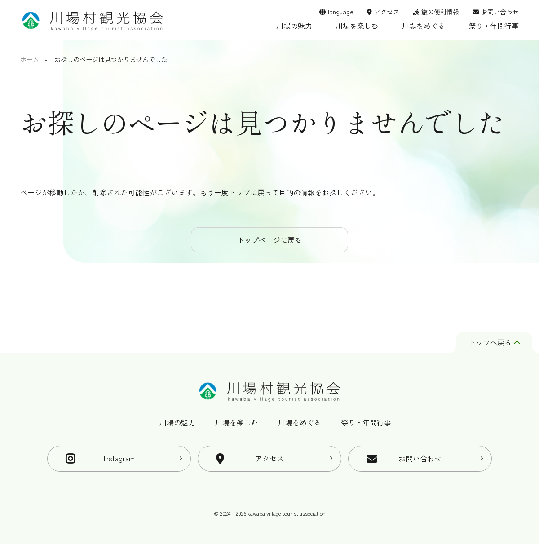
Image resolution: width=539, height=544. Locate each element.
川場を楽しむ (357, 25)
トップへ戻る (494, 342)
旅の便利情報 (440, 11)
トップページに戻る (269, 239)
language (340, 11)
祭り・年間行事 (493, 25)
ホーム (29, 59)
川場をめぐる (423, 25)
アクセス (386, 11)
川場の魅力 (294, 25)
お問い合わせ (500, 11)
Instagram (119, 458)
